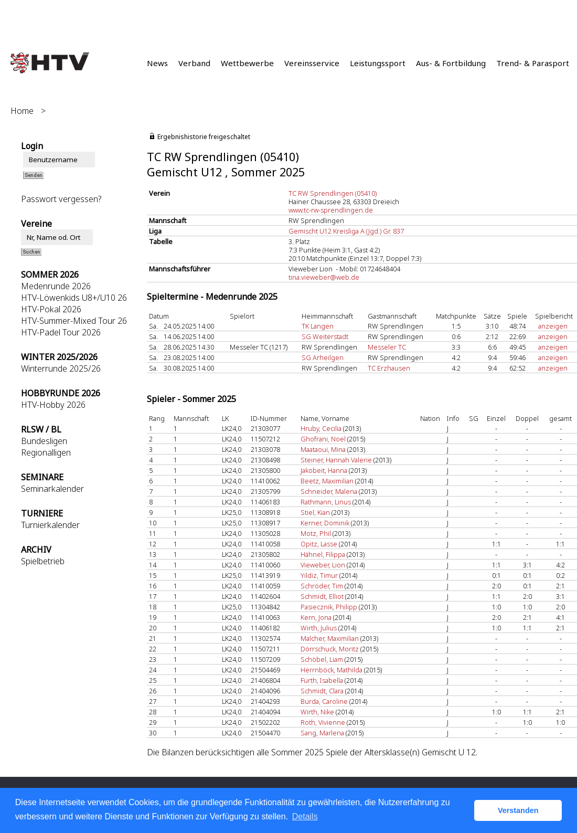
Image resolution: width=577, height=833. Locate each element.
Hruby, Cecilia (321, 428)
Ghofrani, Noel (323, 439)
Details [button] (305, 816)
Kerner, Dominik (325, 523)
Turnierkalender (50, 525)
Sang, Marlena (322, 732)
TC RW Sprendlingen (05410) (332, 193)
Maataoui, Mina (323, 449)
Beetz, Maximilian (327, 481)
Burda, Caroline (324, 701)
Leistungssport (377, 63)
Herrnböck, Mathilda (331, 669)
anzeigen (553, 326)
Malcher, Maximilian (330, 638)
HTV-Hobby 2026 (53, 404)
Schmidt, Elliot (322, 596)
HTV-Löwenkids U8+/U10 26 (74, 297)
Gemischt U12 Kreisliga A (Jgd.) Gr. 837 (346, 231)
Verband (194, 63)
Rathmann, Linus (326, 502)
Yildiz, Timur (319, 575)
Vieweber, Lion (323, 565)
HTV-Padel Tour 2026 (61, 332)
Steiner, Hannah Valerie (337, 460)
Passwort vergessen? (61, 199)
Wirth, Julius (319, 627)
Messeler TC (387, 347)
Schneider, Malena (329, 491)
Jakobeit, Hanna (324, 470)
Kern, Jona (316, 617)
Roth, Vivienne (323, 722)
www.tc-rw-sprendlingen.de (330, 210)
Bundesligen (44, 441)
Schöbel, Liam (322, 659)
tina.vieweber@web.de (323, 277)
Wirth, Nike (317, 711)
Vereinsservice (311, 63)
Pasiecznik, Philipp (329, 606)
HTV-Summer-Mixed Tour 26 (74, 320)
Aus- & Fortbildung (451, 63)
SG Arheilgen (323, 357)
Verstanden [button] (518, 810)
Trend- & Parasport (532, 63)
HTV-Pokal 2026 (51, 309)
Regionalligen (46, 452)
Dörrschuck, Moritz (330, 648)
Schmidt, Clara (322, 690)
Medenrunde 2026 (56, 286)
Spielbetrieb (43, 561)
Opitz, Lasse (319, 544)
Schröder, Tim (322, 586)
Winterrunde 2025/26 (61, 368)
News (157, 63)
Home (22, 111)
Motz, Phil (316, 533)
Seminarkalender (52, 488)
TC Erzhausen (389, 368)
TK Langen (318, 326)
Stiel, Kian (315, 512)
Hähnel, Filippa (323, 554)
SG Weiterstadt (325, 336)
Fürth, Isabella (322, 680)
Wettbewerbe (247, 63)
